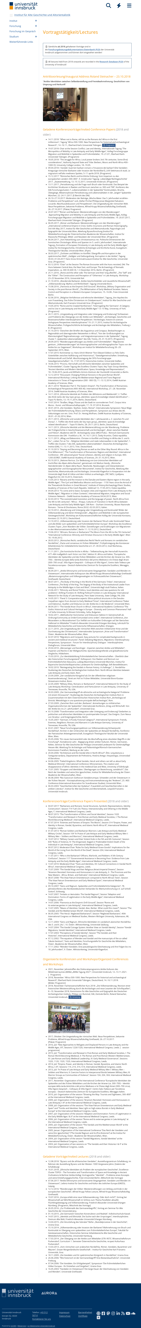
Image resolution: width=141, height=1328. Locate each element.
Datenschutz (64, 1316)
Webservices (22, 1326)
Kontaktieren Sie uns (41, 1319)
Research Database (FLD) (111, 61)
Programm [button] (108, 145)
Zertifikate (82, 1316)
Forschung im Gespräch (22, 31)
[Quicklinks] (119, 5)
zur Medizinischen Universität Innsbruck (41, 1326)
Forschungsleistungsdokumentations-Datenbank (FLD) (74, 49)
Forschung (15, 26)
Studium (14, 36)
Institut (13, 20)
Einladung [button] (75, 997)
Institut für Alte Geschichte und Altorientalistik (42, 15)
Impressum (64, 1312)
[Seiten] (129, 5)
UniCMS (13, 1326)
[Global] (118, 6)
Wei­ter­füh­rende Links (21, 41)
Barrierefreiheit (85, 1312)
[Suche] (108, 5)
